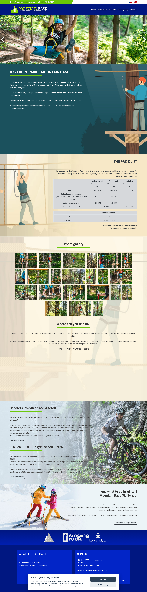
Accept (103, 579)
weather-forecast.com (38, 565)
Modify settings (103, 585)
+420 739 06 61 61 (47, 2)
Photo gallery (123, 9)
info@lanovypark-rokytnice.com (23, 2)
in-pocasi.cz (23, 565)
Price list (112, 9)
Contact (133, 9)
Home (93, 9)
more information (17, 440)
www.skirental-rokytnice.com (125, 523)
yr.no (50, 565)
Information (102, 9)
